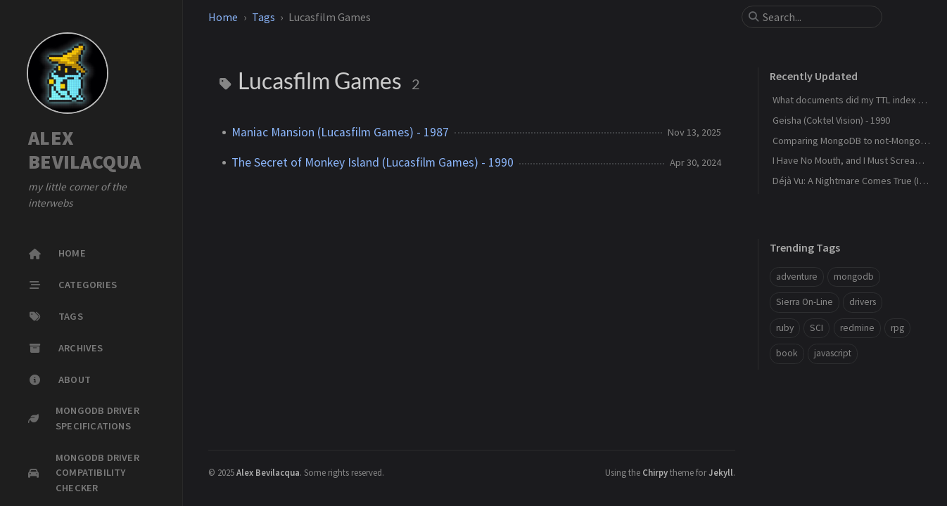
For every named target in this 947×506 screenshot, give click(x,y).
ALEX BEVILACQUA (84, 150)
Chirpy (655, 472)
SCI (816, 328)
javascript (832, 353)
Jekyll (720, 472)
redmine (857, 328)
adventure (797, 277)
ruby (785, 328)
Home (223, 17)
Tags (263, 17)
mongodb (854, 277)
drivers (862, 302)
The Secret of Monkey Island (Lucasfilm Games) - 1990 (372, 162)
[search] (817, 16)
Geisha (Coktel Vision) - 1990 (831, 120)
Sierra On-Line (804, 302)
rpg (897, 328)
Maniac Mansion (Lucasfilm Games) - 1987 (340, 132)
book (787, 353)
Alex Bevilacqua (268, 472)
